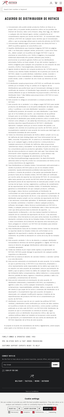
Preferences (38, 412)
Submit (55, 365)
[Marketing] (47, 412)
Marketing (51, 412)
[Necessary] (9, 412)
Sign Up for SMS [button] (12, 370)
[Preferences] (33, 412)
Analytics (25, 412)
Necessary (13, 412)
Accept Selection (32, 409)
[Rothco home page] (9, 3)
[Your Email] (26, 364)
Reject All (15, 409)
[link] (51, 3)
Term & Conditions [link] (32, 391)
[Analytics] (22, 412)
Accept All (50, 409)
